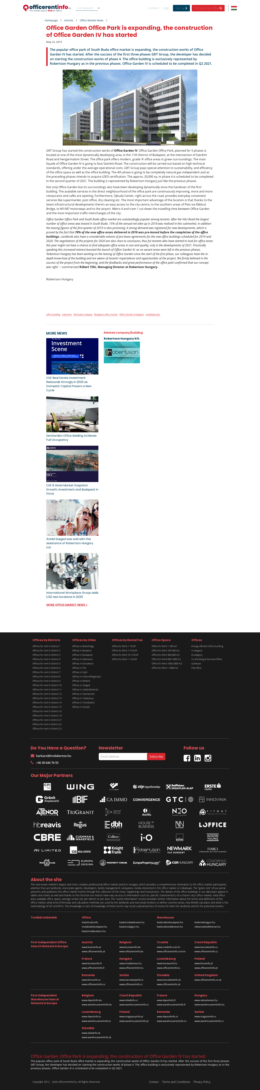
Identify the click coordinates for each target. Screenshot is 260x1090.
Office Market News (91, 20)
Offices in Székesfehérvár (85, 689)
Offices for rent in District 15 (47, 706)
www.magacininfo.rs (205, 1016)
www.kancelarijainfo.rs (131, 979)
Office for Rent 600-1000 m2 (166, 659)
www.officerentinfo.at (93, 951)
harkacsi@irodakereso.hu (51, 756)
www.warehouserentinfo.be (97, 1004)
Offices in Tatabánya (83, 698)
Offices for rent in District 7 (46, 672)
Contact (153, 8)
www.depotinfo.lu (91, 1016)
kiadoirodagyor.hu (129, 926)
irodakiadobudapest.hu (94, 926)
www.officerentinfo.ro (93, 984)
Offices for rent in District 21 (47, 719)
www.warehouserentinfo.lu (96, 1021)
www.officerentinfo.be (131, 951)
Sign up (181, 8)
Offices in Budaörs (82, 650)
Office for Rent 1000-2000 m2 (167, 663)
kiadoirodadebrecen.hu (131, 922)
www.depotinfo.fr (166, 1000)
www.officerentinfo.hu (131, 967)
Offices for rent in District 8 (46, 676)
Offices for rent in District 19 (47, 715)
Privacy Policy (202, 1082)
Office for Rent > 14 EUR (124, 659)
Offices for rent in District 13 (47, 698)
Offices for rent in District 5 (46, 663)
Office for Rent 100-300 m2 (165, 650)
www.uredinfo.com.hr (168, 947)
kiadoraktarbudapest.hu (170, 922)
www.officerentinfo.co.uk (207, 979)
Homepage (51, 20)
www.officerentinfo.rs (130, 984)
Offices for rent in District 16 (47, 711)
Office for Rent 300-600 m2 (165, 654)
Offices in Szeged (81, 685)
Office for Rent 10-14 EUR (125, 654)
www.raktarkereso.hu (206, 1000)
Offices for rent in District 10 (47, 685)
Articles (68, 20)
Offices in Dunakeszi (82, 663)
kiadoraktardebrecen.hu (170, 926)
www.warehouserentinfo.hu (209, 1004)
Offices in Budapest (82, 654)
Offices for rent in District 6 (46, 667)
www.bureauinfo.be (129, 947)
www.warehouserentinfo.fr (171, 1004)
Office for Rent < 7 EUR (124, 646)
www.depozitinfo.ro (167, 1016)
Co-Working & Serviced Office (206, 659)
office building (53, 314)
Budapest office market (106, 314)
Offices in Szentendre (83, 693)
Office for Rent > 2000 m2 (165, 667)
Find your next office (208, 8)
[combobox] (88, 8)
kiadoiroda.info (90, 922)
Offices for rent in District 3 (46, 654)
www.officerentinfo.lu (168, 967)
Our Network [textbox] (85, 8)
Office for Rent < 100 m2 (164, 646)
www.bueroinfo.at (91, 947)
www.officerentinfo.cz (206, 951)
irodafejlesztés (152, 314)
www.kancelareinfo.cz (206, 947)
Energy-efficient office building (207, 646)
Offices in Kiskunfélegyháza (86, 676)
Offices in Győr (80, 672)
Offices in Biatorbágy (83, 646)
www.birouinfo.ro (91, 979)
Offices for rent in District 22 (47, 724)
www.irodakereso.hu (130, 963)
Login (165, 8)
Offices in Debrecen (82, 659)
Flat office (196, 667)
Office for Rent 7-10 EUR (124, 650)
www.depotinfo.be (92, 1000)
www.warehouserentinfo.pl (133, 1021)
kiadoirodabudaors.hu (94, 931)
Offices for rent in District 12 (47, 693)
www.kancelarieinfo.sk (169, 979)
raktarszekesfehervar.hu (207, 926)
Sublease (196, 663)
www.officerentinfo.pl (206, 967)
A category (196, 650)
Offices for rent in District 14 (47, 702)
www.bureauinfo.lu (167, 963)
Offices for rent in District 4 (46, 659)
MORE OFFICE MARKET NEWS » (66, 605)
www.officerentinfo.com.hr (171, 951)
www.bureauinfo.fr (92, 963)
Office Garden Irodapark (131, 314)
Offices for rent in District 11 (47, 689)
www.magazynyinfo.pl (131, 1016)
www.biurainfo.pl (203, 963)
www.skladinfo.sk (91, 1033)
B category (196, 654)
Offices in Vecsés (81, 706)
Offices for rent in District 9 (46, 680)
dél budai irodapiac (83, 314)
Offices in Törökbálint (83, 702)
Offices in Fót (79, 667)
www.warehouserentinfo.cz (134, 1004)
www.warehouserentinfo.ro (171, 1021)
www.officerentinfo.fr (93, 967)
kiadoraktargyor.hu (204, 922)
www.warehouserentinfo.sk (96, 1037)
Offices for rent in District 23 (47, 728)
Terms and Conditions (176, 1082)
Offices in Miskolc (81, 680)
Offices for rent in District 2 (46, 650)
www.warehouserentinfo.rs (209, 1021)
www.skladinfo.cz (128, 1000)
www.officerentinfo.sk (168, 984)
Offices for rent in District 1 (46, 646)
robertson (67, 314)
